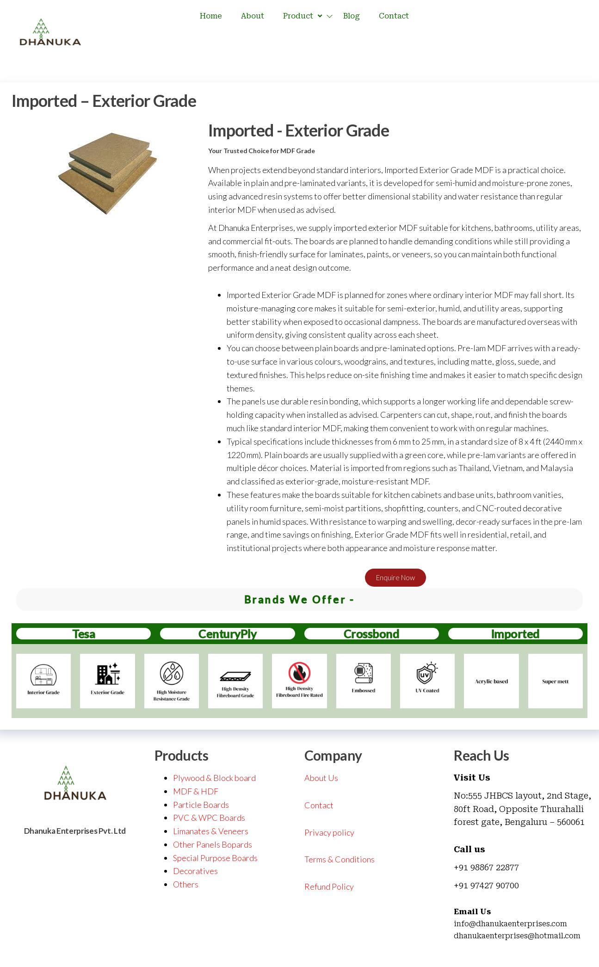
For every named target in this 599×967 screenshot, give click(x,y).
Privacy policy (329, 832)
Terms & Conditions (339, 859)
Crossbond (372, 633)
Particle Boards (201, 805)
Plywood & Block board (214, 778)
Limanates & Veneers (210, 831)
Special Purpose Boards (215, 858)
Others (185, 884)
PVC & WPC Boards (209, 817)
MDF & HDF (195, 791)
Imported (515, 633)
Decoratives (195, 871)
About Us (321, 778)
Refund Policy (329, 886)
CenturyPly (227, 633)
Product (303, 16)
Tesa (83, 633)
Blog (351, 16)
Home (211, 16)
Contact (394, 16)
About (252, 16)
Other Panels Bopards (212, 844)
